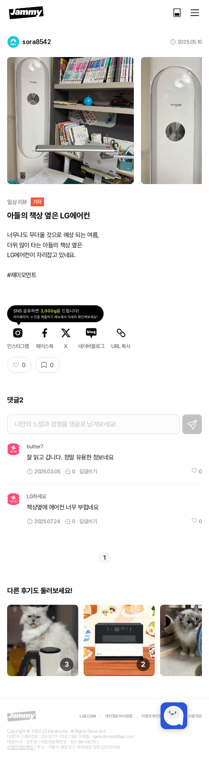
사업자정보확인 (20, 747)
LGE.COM (88, 716)
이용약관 (195, 716)
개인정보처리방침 (119, 716)
